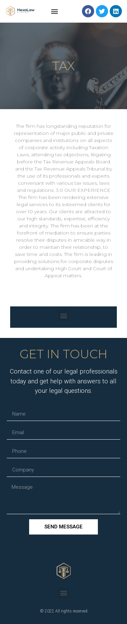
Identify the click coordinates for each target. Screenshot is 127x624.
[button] (54, 11)
